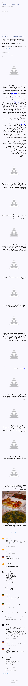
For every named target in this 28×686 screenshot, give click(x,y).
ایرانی (11, 532)
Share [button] (3, 48)
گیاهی (15, 532)
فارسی (11, 6)
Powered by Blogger (14, 680)
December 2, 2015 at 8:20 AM (10, 645)
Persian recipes (6, 532)
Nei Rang (7, 571)
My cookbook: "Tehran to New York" (14, 36)
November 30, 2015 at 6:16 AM (10, 560)
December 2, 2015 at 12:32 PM (10, 670)
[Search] (25, 2)
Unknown (7, 538)
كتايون (6, 624)
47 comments (7, 48)
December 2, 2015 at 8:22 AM (10, 654)
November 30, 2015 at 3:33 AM (10, 553)
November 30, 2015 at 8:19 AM (10, 607)
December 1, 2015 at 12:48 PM (10, 638)
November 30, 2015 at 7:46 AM (10, 590)
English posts (5, 6)
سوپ (13, 532)
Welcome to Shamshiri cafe (10, 4)
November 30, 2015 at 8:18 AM (10, 599)
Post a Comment (5, 673)
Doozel (6, 556)
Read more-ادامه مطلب (22, 48)
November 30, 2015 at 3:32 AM (10, 546)
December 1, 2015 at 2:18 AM (10, 620)
